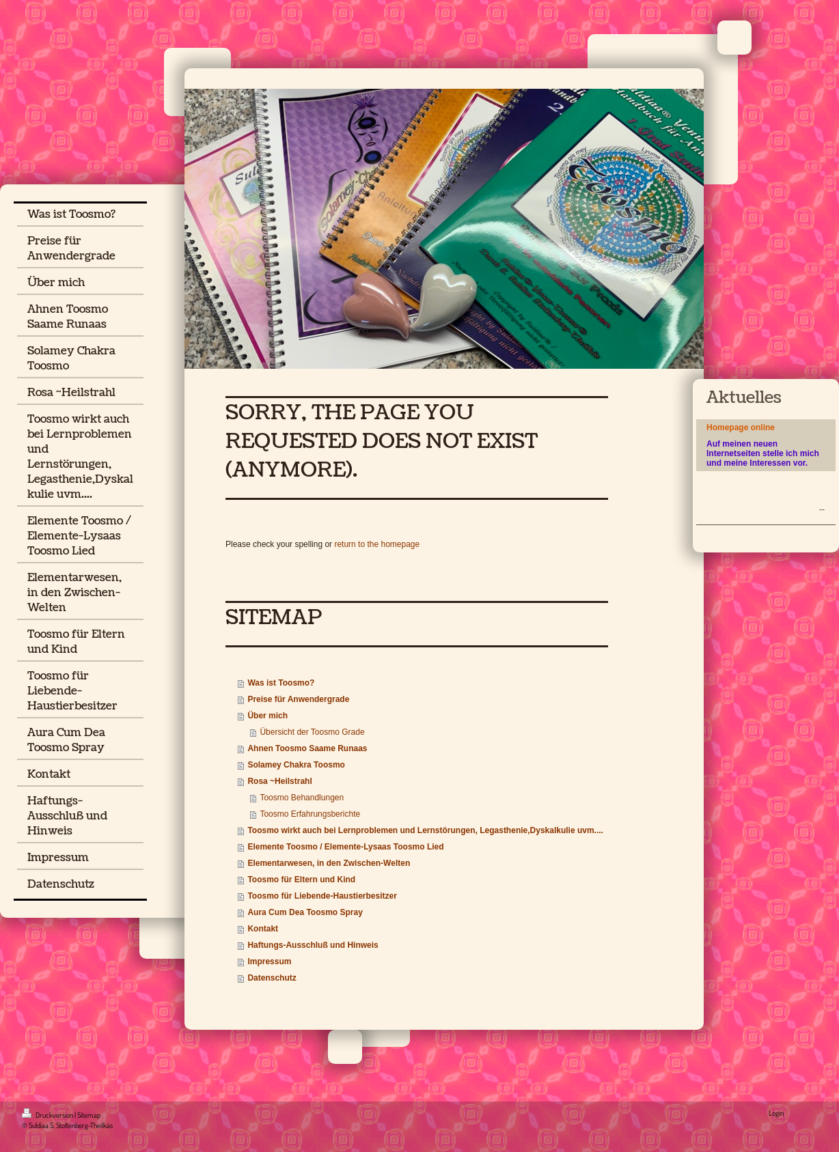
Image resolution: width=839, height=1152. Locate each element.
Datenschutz (271, 978)
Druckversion (48, 1115)
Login (776, 1113)
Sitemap (88, 1115)
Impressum (269, 961)
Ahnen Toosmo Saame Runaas (307, 748)
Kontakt (262, 928)
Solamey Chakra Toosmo (296, 765)
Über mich (267, 715)
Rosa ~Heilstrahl (279, 781)
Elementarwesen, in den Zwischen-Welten (328, 863)
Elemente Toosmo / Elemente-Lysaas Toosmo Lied (345, 847)
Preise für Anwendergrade (298, 699)
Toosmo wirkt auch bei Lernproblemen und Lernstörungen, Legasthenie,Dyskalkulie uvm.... (425, 830)
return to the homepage (377, 544)
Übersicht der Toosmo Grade (312, 732)
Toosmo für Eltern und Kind (301, 879)
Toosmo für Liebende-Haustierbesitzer (321, 896)
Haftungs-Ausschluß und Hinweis (312, 945)
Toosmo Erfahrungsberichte (310, 814)
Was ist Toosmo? (280, 683)
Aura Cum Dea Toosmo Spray (304, 912)
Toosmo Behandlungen (302, 797)
